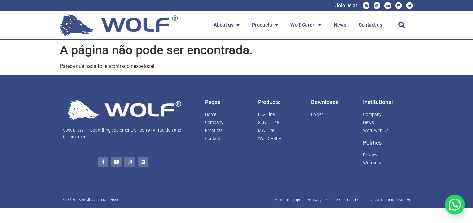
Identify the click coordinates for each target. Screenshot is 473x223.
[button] (402, 25)
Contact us (370, 25)
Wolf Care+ (305, 25)
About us (227, 25)
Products (265, 25)
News (340, 25)
